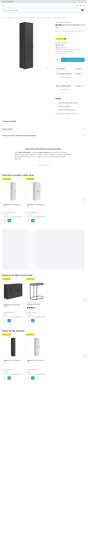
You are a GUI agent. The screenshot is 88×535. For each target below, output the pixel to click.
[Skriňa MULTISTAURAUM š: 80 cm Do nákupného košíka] (32, 220)
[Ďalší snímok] (84, 199)
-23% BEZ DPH (60, 38)
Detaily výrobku (7, 129)
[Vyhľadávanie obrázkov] (82, 10)
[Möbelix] (10, 5)
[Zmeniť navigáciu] (3, 5)
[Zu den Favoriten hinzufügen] (57, 60)
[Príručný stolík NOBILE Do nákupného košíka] (32, 320)
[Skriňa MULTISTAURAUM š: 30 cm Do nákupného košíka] (9, 378)
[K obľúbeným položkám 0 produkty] (80, 5)
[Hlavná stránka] (2, 18)
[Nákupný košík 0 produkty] (84, 5)
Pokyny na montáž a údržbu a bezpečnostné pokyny (19, 135)
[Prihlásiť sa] (77, 5)
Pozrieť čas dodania (65, 77)
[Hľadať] (4, 10)
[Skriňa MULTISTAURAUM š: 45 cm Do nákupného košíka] (73, 60)
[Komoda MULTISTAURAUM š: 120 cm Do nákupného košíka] (9, 320)
